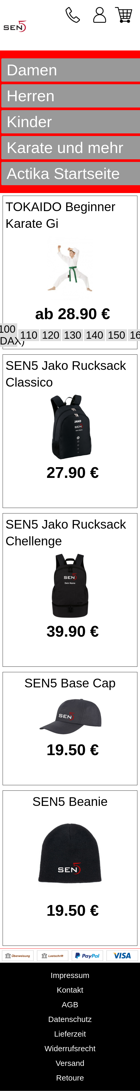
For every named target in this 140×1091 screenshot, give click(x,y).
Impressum (70, 975)
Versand (70, 1063)
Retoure (70, 1077)
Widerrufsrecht (69, 1048)
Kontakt (70, 990)
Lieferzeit (70, 1034)
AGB (70, 1004)
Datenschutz (70, 1019)
